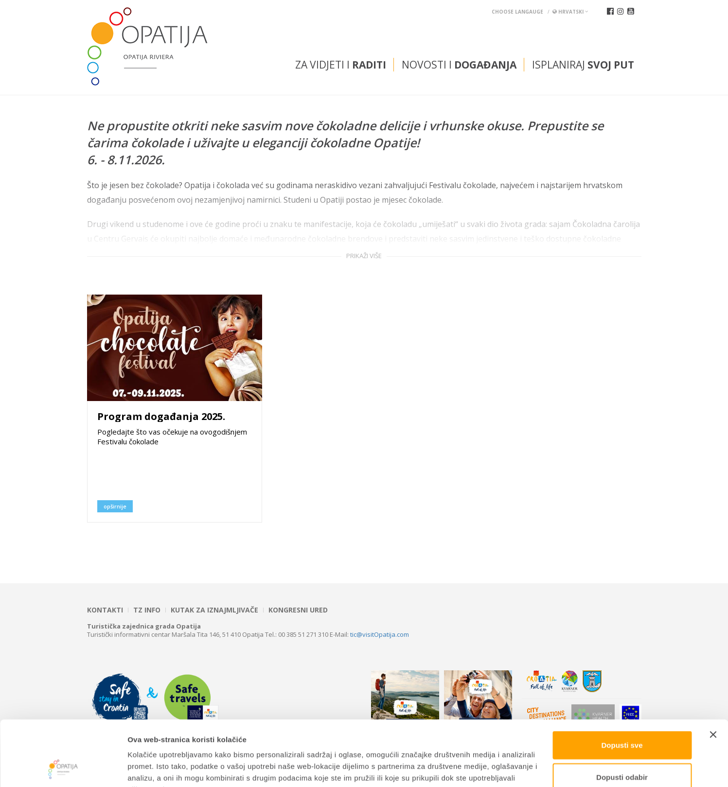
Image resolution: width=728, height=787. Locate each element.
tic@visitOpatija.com (379, 634)
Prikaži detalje (504, 768)
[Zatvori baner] (713, 673)
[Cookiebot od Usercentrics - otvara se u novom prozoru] (63, 768)
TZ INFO (146, 610)
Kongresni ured (298, 610)
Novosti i (459, 64)
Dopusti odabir (622, 716)
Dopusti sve (621, 684)
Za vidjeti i (340, 64)
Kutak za (214, 610)
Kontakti (105, 610)
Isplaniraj (583, 64)
